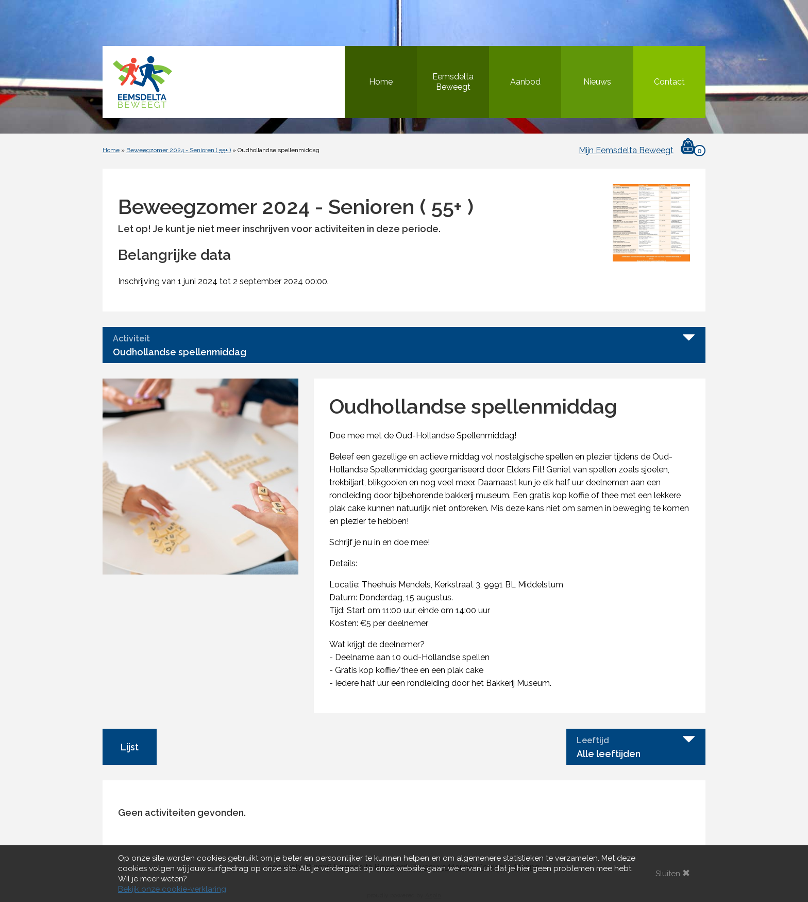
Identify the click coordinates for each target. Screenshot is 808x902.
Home (381, 82)
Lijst (130, 747)
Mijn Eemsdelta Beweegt (626, 150)
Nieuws (597, 82)
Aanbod (525, 82)
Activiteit (131, 338)
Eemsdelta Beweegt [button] (453, 82)
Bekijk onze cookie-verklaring (172, 889)
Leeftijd (593, 740)
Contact (669, 82)
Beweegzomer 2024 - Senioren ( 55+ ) (178, 150)
